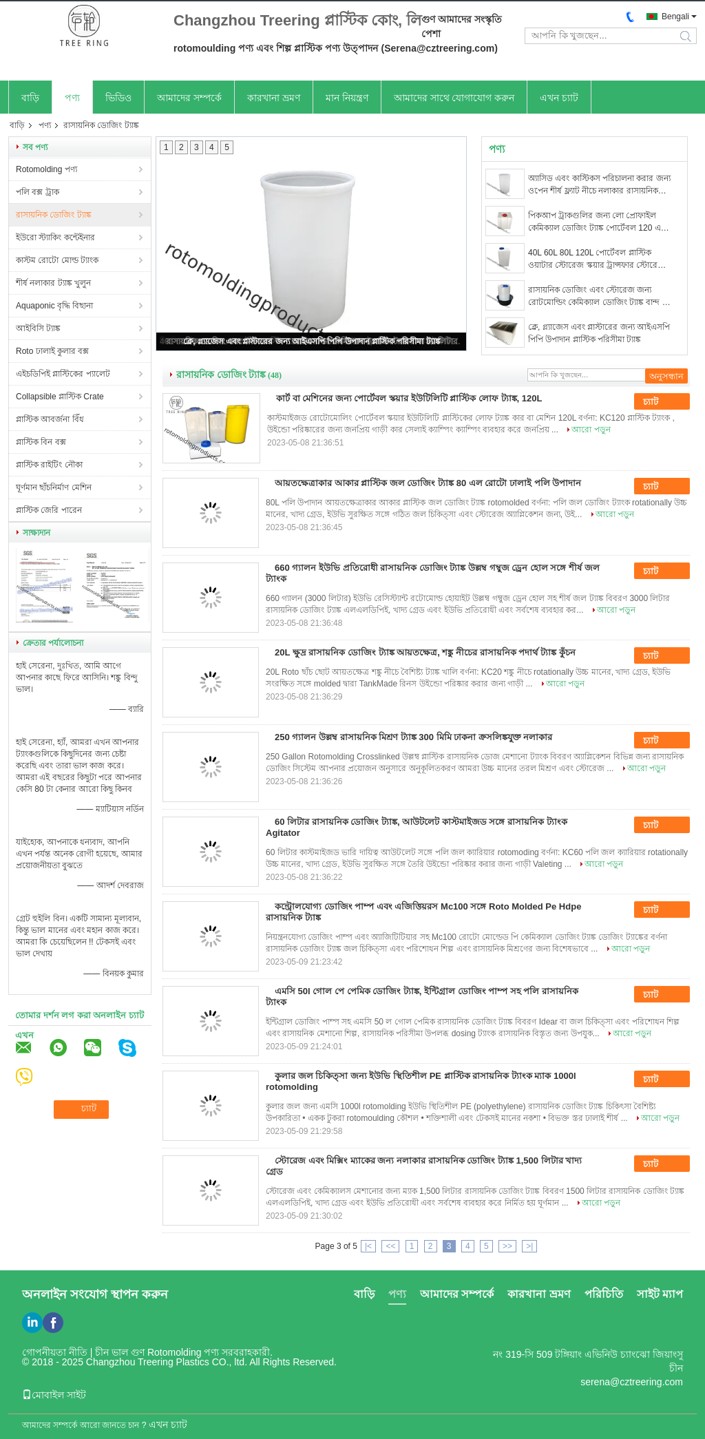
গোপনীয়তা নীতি (54, 1352)
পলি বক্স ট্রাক (37, 192)
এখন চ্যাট (559, 97)
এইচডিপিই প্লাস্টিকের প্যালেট (63, 374)
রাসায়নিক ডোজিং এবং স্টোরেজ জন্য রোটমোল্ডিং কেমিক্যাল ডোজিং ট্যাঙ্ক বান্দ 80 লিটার (599, 296)
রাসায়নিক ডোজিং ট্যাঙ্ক (54, 215)
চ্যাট (660, 402)
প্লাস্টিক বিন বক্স (41, 442)
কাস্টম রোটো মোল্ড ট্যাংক (57, 260)
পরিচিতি (604, 1294)
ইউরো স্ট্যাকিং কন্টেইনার (55, 237)
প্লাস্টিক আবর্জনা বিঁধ (50, 419)
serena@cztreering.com (631, 1381)
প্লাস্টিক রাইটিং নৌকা (49, 465)
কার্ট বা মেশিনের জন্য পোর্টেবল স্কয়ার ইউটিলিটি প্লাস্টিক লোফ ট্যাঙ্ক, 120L (409, 398)
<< (390, 1246)
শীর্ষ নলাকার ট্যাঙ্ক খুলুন (53, 283)
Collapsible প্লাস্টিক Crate (60, 396)
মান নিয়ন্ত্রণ (347, 97)
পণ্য (72, 97)
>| (529, 1246)
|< (368, 1246)
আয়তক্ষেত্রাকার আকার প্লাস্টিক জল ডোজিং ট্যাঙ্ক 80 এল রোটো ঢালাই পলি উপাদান (428, 483)
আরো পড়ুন (590, 429)
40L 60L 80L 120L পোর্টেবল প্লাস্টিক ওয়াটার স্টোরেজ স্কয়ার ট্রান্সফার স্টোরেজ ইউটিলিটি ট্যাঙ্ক (596, 259)
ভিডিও (118, 97)
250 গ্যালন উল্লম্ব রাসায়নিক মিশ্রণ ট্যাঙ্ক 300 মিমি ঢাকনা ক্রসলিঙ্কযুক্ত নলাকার (414, 737)
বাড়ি (30, 97)
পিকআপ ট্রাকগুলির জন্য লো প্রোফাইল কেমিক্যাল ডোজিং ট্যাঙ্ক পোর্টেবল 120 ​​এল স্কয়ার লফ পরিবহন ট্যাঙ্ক (597, 222)
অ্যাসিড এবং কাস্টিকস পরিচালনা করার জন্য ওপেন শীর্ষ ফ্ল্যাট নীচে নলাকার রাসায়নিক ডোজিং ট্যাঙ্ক (599, 185)
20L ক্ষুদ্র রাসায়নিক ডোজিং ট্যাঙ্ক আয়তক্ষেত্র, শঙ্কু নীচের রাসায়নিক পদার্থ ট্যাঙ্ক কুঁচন (425, 652)
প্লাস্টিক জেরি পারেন (49, 510)
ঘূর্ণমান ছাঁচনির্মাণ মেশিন (54, 487)
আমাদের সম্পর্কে (189, 97)
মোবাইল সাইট (54, 1394)
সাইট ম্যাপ (660, 1294)
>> (507, 1246)
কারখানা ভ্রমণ (273, 97)
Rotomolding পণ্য (46, 169)
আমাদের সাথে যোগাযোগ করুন (454, 97)
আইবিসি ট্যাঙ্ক (38, 328)
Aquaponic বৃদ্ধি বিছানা (54, 306)
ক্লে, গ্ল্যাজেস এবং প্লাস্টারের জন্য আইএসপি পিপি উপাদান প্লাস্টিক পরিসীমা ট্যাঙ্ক (312, 341)
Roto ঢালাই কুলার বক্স (52, 351)
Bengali (675, 16)
